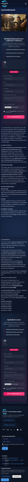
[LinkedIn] (21, 431)
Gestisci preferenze (6, 476)
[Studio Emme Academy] (4, 4)
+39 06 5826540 (14, 461)
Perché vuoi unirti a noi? (10, 94)
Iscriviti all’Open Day (8, 421)
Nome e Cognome (8, 75)
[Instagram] (8, 431)
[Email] (12, 440)
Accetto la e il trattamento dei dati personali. (15, 112)
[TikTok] (11, 431)
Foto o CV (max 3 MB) (9, 105)
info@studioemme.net (13, 459)
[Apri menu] (26, 4)
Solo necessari (17, 476)
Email (5, 82)
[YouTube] (18, 431)
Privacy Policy (13, 111)
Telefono (6, 88)
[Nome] (12, 443)
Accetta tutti (5, 479)
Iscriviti (4, 450)
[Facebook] (14, 431)
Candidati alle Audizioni (9, 426)
